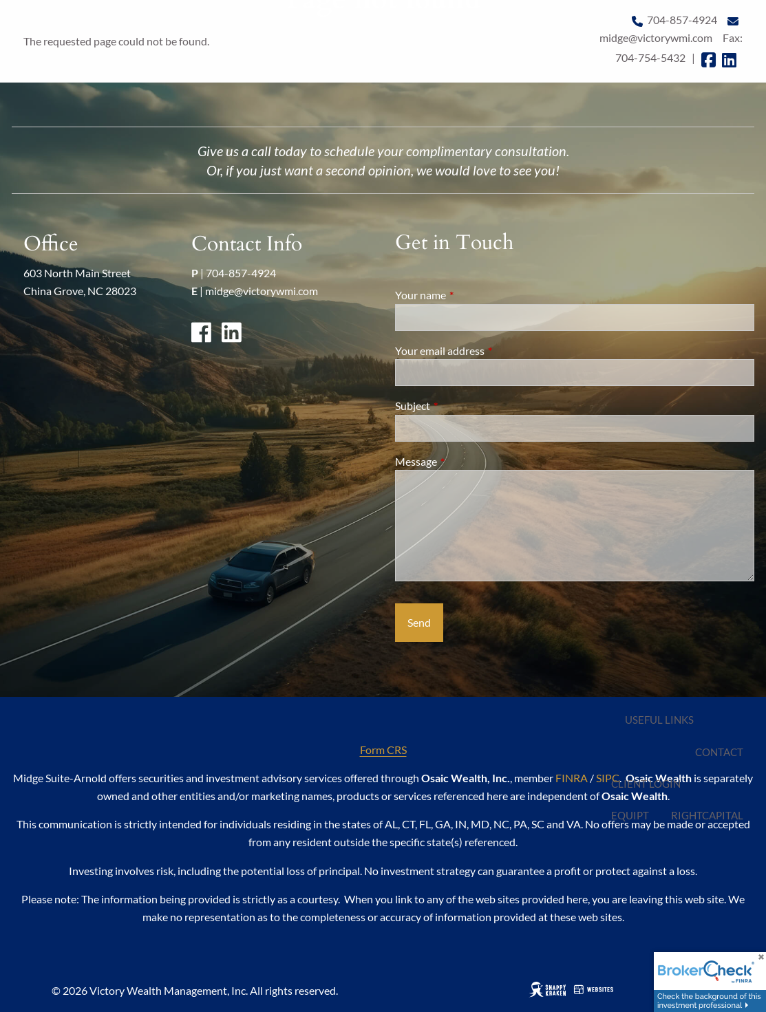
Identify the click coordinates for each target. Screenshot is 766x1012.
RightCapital (707, 815)
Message (465, 461)
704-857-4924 (241, 272)
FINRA (571, 777)
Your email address (489, 350)
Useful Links (659, 719)
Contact (719, 752)
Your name (470, 294)
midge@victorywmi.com (261, 290)
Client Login (646, 783)
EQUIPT (630, 815)
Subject (462, 405)
